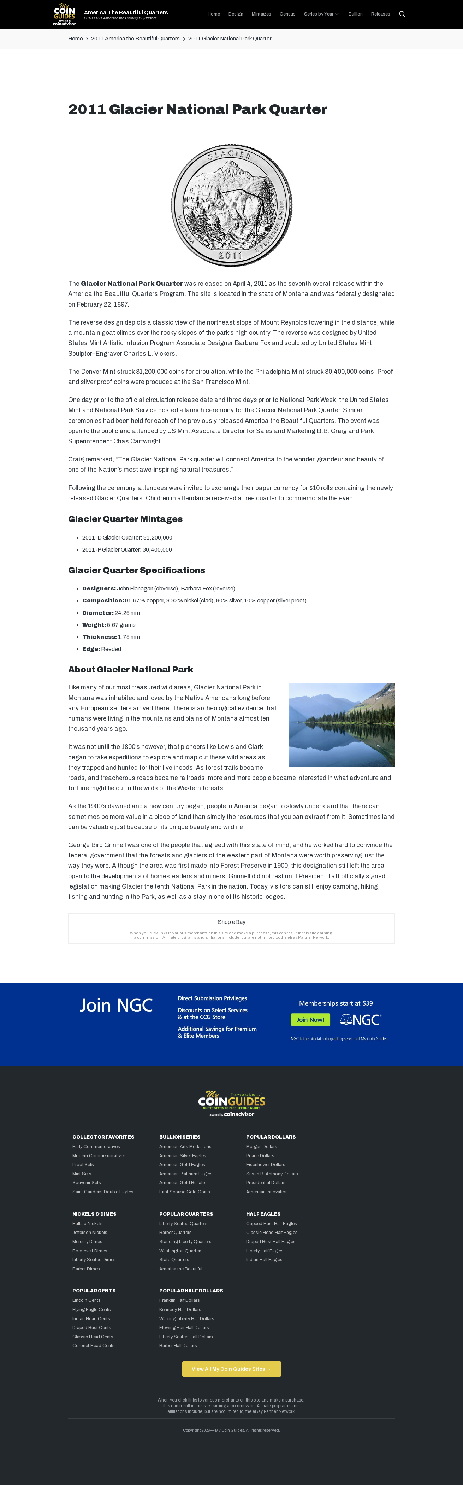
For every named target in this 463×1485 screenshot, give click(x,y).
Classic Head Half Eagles (272, 1232)
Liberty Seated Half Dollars (186, 1336)
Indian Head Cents (91, 1318)
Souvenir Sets (86, 1182)
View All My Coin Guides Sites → (231, 1369)
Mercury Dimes (87, 1241)
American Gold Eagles (182, 1164)
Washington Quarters (181, 1250)
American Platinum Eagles (186, 1173)
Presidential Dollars (266, 1182)
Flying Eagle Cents (91, 1309)
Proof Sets (83, 1164)
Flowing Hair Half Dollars (184, 1327)
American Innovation (267, 1191)
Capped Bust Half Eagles (271, 1223)
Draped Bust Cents (91, 1327)
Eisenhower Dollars (265, 1164)
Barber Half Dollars (178, 1345)
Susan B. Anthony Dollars (272, 1173)
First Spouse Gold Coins (184, 1191)
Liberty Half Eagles (265, 1250)
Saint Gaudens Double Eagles (102, 1191)
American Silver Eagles (182, 1155)
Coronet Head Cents (93, 1345)
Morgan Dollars (261, 1146)
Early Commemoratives (96, 1146)
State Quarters (174, 1259)
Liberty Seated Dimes (94, 1259)
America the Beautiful (180, 1268)
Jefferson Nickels (89, 1232)
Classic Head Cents (92, 1336)
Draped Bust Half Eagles (271, 1241)
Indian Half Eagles (264, 1259)
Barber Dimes (86, 1268)
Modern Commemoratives (99, 1155)
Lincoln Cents (86, 1300)
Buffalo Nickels (87, 1223)
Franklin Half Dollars (179, 1300)
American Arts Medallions (185, 1146)
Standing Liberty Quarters (185, 1241)
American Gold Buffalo (182, 1182)
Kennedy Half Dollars (180, 1309)
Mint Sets (81, 1173)
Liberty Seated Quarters (183, 1223)
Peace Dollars (260, 1155)
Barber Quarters (175, 1232)
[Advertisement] (231, 78)
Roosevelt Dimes (89, 1250)
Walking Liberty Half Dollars (186, 1318)
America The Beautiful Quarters (126, 13)
